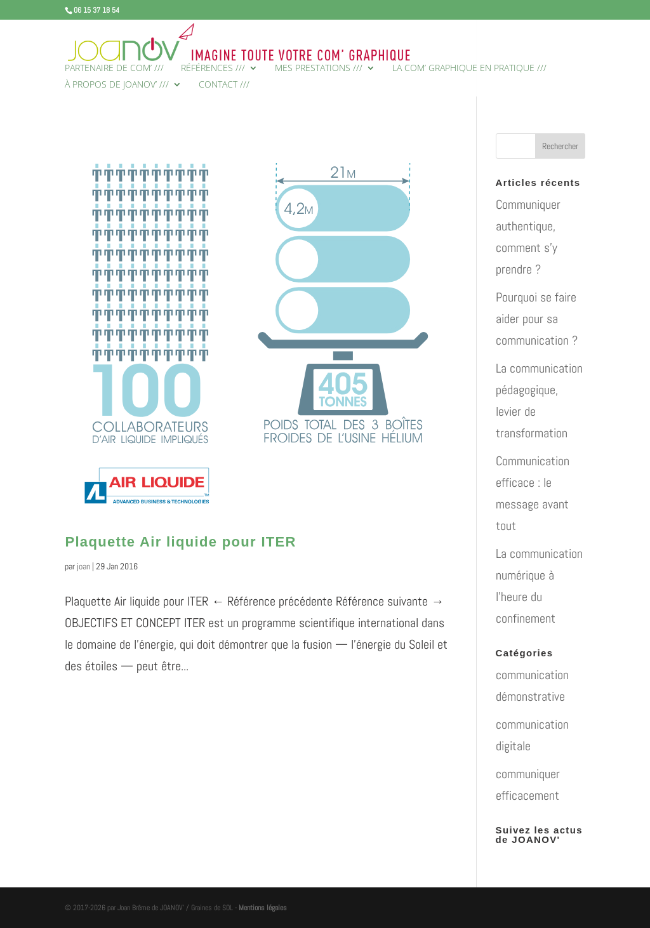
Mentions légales (263, 908)
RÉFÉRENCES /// (213, 68)
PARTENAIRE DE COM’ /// (114, 68)
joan (83, 566)
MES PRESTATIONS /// (318, 68)
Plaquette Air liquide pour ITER (180, 542)
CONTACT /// (224, 85)
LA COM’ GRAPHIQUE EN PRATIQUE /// (469, 68)
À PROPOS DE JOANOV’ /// (117, 85)
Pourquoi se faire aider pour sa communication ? (537, 318)
